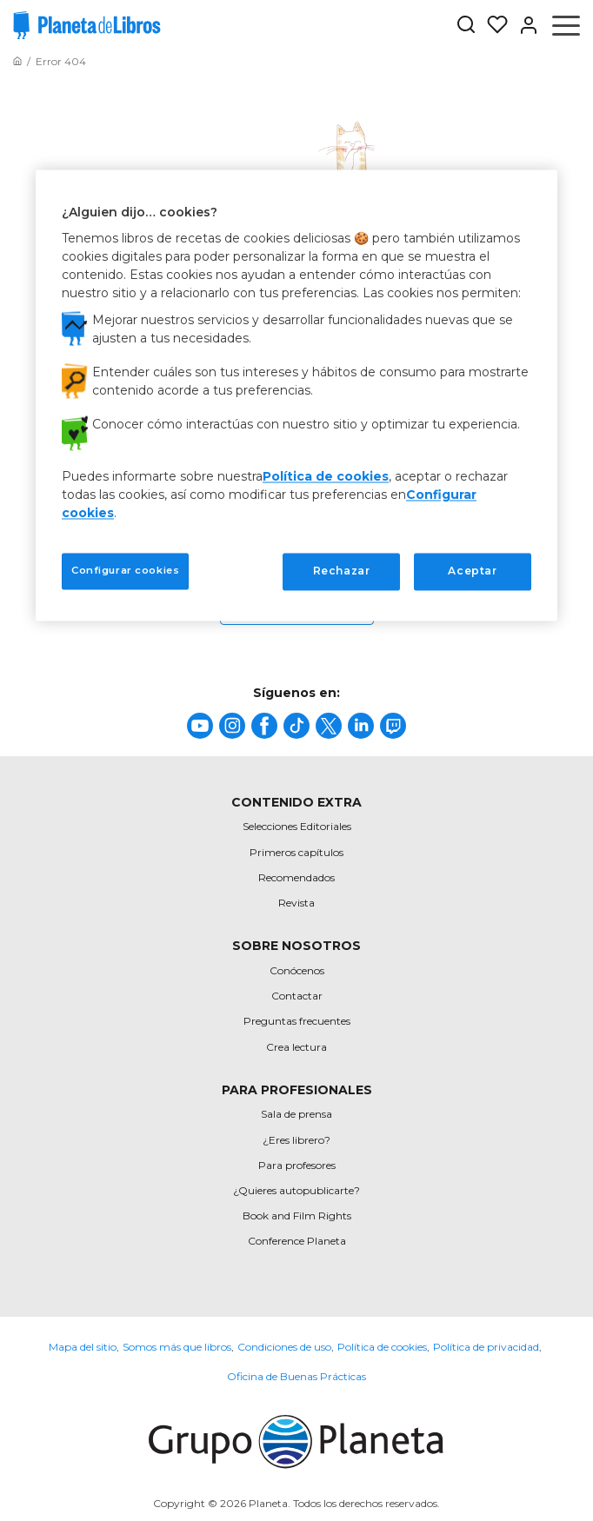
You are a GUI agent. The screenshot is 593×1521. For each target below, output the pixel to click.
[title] (200, 726)
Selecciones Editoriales (297, 826)
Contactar (297, 995)
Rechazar (341, 571)
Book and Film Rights (297, 1215)
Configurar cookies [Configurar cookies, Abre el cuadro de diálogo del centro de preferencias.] (125, 571)
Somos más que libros (177, 1346)
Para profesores (297, 1165)
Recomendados (296, 877)
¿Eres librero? (296, 1139)
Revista (296, 902)
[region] (296, 395)
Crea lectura (296, 1046)
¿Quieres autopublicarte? (296, 1190)
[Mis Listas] (492, 25)
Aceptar (472, 571)
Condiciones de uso (284, 1346)
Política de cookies (382, 1346)
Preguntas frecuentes (296, 1020)
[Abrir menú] (566, 25)
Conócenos (297, 970)
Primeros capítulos (296, 852)
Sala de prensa (296, 1113)
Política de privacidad (486, 1346)
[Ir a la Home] (17, 61)
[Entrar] (523, 25)
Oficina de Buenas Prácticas (296, 1376)
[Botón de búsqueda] (466, 25)
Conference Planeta (297, 1240)
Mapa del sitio (83, 1346)
